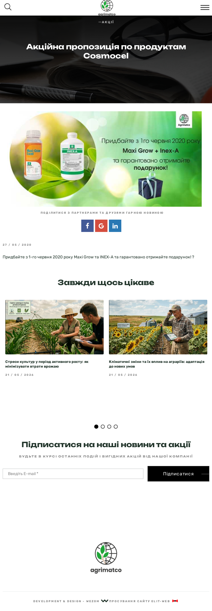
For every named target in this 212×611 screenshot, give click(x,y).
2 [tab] (103, 416)
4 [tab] (116, 416)
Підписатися (178, 463)
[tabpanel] (54, 327)
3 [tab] (109, 416)
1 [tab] (96, 416)
